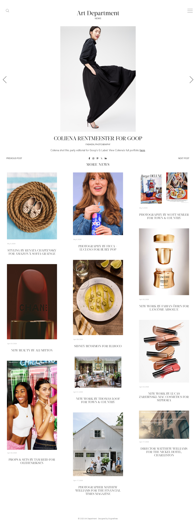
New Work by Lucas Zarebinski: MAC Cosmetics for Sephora (164, 397)
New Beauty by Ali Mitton (32, 350)
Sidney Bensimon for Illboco (98, 346)
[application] (32, 405)
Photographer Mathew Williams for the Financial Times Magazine (97, 491)
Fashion (90, 144)
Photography (102, 144)
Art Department (91, 519)
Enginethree (113, 519)
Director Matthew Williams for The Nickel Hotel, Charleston (164, 452)
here (142, 150)
